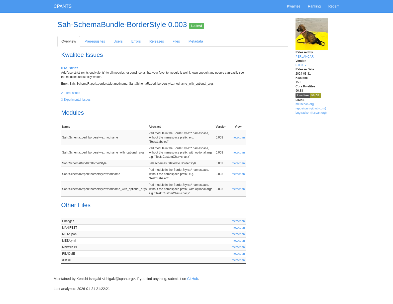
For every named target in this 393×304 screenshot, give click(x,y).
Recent (333, 6)
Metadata (195, 41)
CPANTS (63, 6)
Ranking (314, 6)
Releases (156, 41)
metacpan (238, 137)
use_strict (69, 68)
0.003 (301, 65)
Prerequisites (94, 41)
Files (176, 41)
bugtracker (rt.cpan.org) (311, 112)
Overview (68, 41)
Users (118, 41)
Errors (136, 41)
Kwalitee (293, 6)
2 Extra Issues (70, 93)
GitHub (192, 279)
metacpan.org (305, 104)
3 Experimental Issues (75, 99)
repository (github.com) (311, 108)
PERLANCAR (305, 56)
